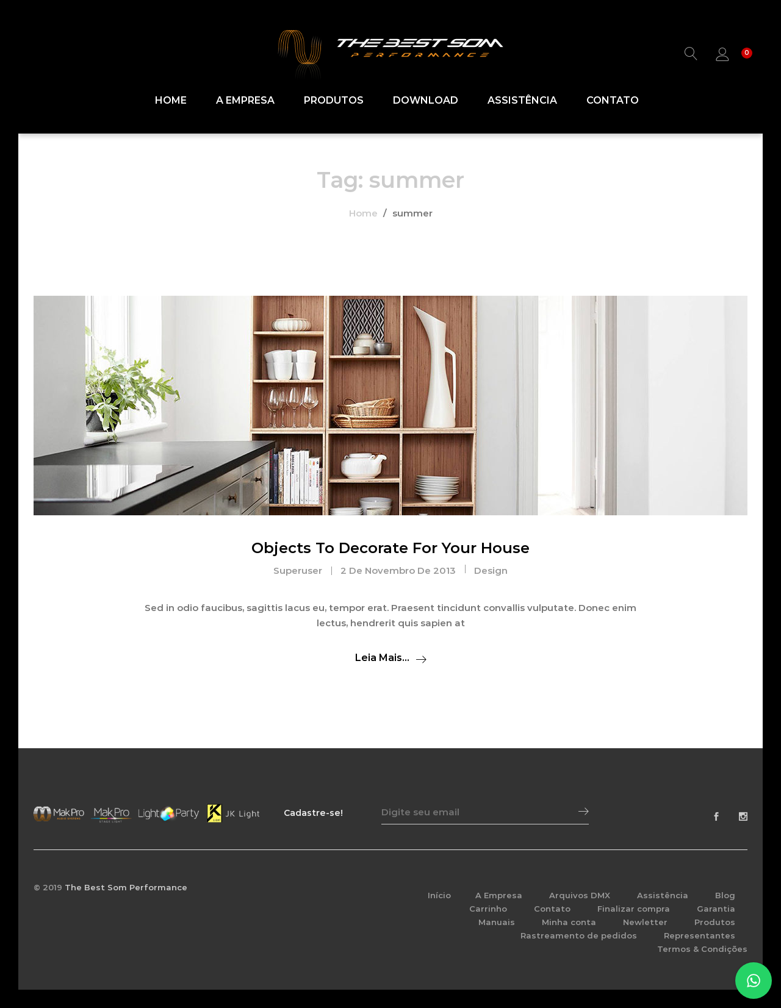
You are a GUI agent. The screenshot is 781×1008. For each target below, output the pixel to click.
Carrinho (488, 908)
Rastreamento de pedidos (578, 935)
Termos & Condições (702, 949)
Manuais (496, 922)
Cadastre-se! (313, 812)
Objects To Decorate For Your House (390, 548)
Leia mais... (382, 657)
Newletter (645, 922)
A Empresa (245, 100)
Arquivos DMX (579, 895)
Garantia (716, 908)
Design (491, 570)
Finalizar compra (633, 908)
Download (425, 100)
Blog (725, 895)
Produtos (334, 100)
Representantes (699, 935)
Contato (612, 100)
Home (171, 100)
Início (439, 895)
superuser (297, 570)
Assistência (522, 100)
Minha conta (569, 922)
